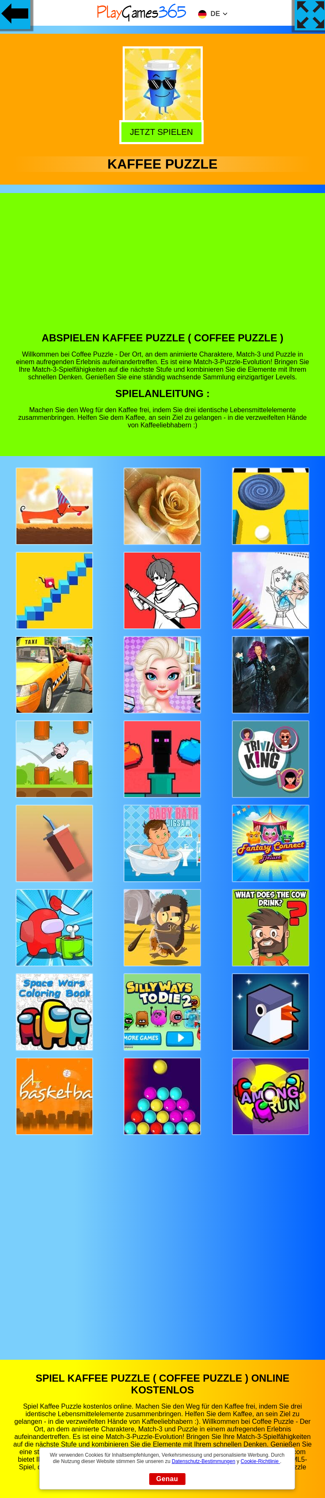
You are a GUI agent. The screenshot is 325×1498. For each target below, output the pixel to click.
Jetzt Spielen (163, 132)
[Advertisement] (162, 269)
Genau (167, 1478)
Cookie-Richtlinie (260, 1461)
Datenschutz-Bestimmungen (203, 1461)
